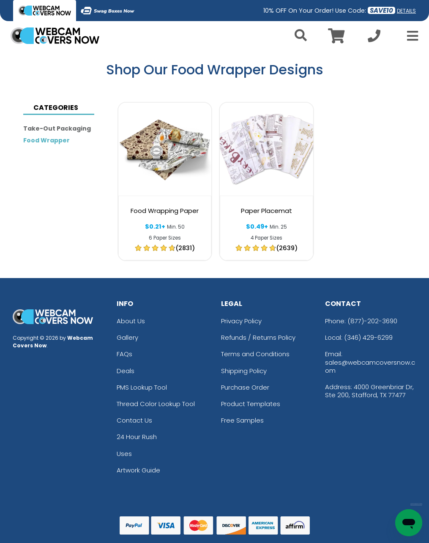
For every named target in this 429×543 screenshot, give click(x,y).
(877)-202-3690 (372, 321)
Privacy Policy (241, 321)
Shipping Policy (244, 370)
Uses (124, 453)
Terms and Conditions (255, 353)
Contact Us (134, 420)
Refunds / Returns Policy (258, 337)
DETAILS (406, 10)
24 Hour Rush (137, 436)
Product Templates (250, 403)
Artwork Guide (138, 470)
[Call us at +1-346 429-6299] (374, 38)
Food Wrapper (46, 140)
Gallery (127, 337)
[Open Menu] (410, 36)
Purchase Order (245, 387)
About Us (131, 321)
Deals (125, 370)
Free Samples (242, 420)
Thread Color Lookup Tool (156, 403)
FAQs (124, 353)
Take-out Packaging (57, 128)
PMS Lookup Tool (142, 387)
